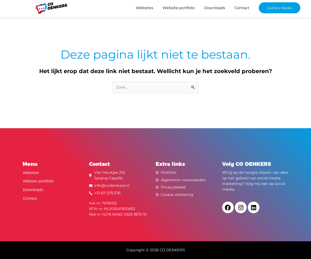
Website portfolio (179, 8)
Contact (241, 8)
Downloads (214, 8)
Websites (144, 8)
